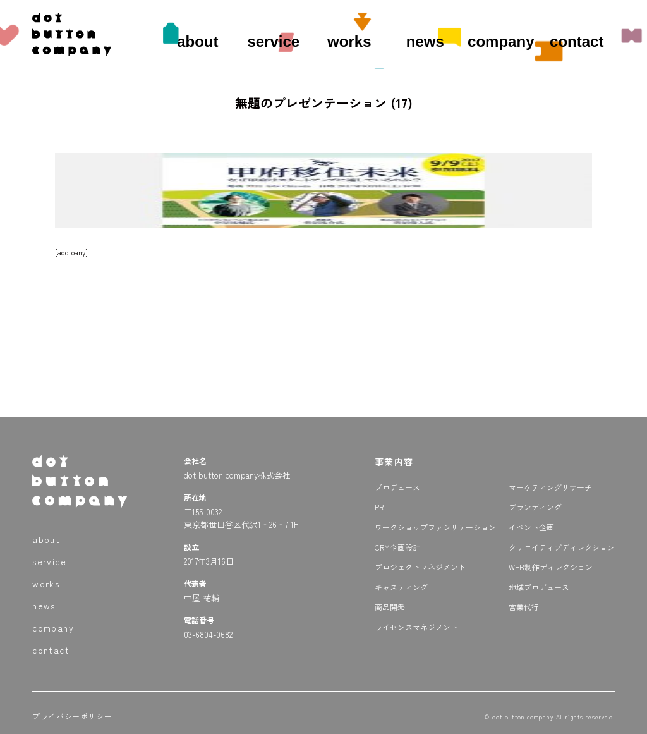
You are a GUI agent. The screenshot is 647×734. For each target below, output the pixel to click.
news (425, 41)
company (501, 41)
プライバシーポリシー (72, 716)
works (349, 41)
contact (576, 41)
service (273, 41)
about (197, 41)
